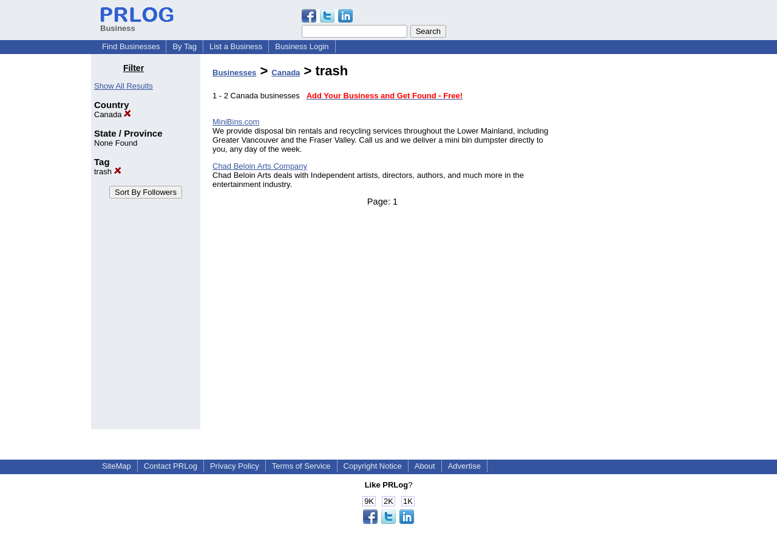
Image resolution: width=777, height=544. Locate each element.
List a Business (235, 46)
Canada (112, 114)
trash (107, 171)
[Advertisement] (624, 245)
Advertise (464, 466)
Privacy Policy (234, 466)
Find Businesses (131, 46)
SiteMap (116, 466)
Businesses (234, 72)
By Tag (184, 46)
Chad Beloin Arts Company (259, 166)
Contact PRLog (170, 466)
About (425, 466)
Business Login (301, 46)
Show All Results (123, 85)
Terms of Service (301, 466)
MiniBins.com (235, 121)
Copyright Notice (373, 466)
